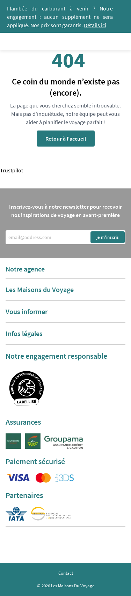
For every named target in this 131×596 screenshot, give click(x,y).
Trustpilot (11, 170)
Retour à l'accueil (65, 138)
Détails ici (95, 25)
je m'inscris (107, 237)
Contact (65, 573)
